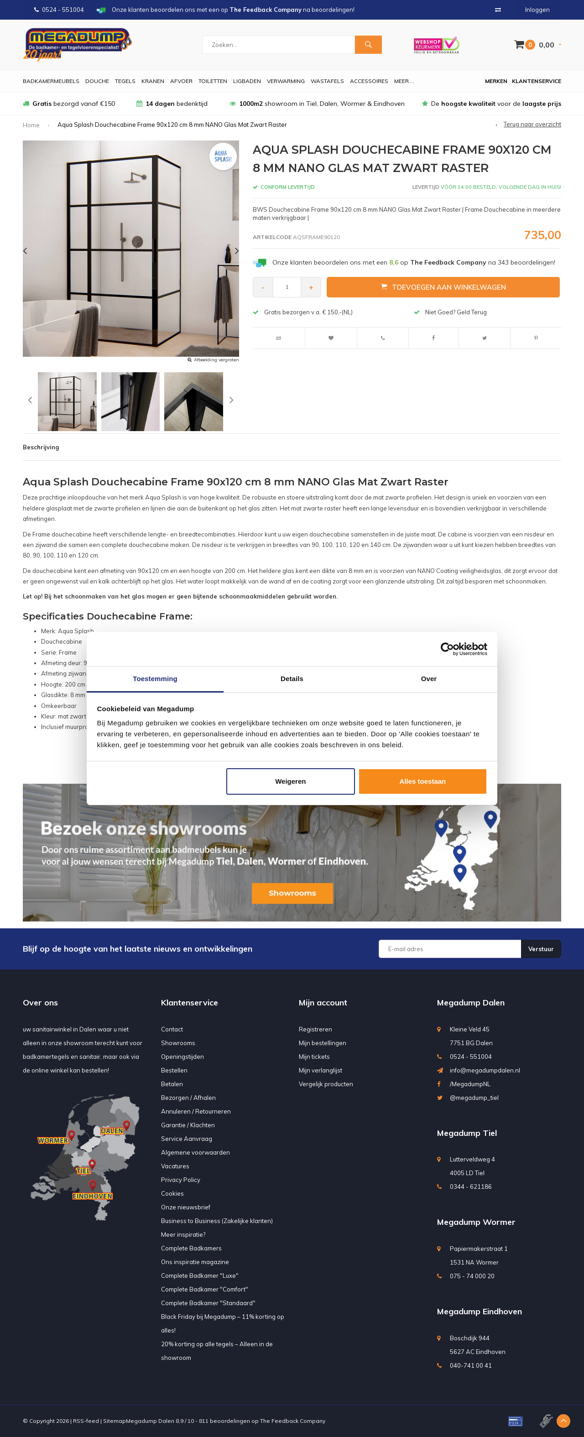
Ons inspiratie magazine (195, 1261)
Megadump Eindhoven (479, 1311)
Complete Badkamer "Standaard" (208, 1303)
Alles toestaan (423, 781)
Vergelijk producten (326, 1084)
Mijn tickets (314, 1056)
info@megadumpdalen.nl (485, 1070)
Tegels (125, 81)
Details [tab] (292, 678)
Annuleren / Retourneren (196, 1111)
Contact (172, 1029)
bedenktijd (172, 103)
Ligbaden (247, 81)
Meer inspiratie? (183, 1234)
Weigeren (290, 781)
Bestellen (174, 1070)
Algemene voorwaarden (195, 1152)
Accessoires (369, 81)
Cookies (172, 1193)
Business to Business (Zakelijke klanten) (217, 1220)
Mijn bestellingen (322, 1043)
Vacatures (175, 1166)
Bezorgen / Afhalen (188, 1097)
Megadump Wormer (476, 1222)
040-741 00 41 (471, 1365)
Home (31, 125)
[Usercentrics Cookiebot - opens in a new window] (447, 649)
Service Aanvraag (186, 1138)
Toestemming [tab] (155, 678)
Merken (496, 81)
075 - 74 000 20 (472, 1276)
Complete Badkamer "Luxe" (200, 1275)
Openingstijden (182, 1056)
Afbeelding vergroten (216, 360)
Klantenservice (536, 81)
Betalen (172, 1084)
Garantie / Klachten (188, 1125)
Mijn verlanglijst (320, 1070)
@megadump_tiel (474, 1097)
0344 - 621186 (471, 1186)
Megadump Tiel (467, 1133)
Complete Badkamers (191, 1248)
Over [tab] (429, 678)
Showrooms (178, 1043)
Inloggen (537, 9)
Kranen (152, 81)
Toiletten (212, 81)
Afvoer (181, 81)
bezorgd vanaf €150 (69, 103)
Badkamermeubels (51, 81)
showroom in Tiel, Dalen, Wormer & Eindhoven (317, 103)
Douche (97, 81)
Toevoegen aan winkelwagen (443, 287)
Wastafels (327, 81)
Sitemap (114, 1420)
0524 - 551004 (59, 9)
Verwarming (286, 81)
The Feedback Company (292, 1420)
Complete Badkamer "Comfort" (204, 1289)
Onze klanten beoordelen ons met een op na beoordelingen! (413, 262)
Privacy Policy (180, 1179)
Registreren (315, 1029)
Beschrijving (41, 447)
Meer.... (404, 81)
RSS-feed (86, 1420)
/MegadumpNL (470, 1084)
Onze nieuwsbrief (185, 1207)
